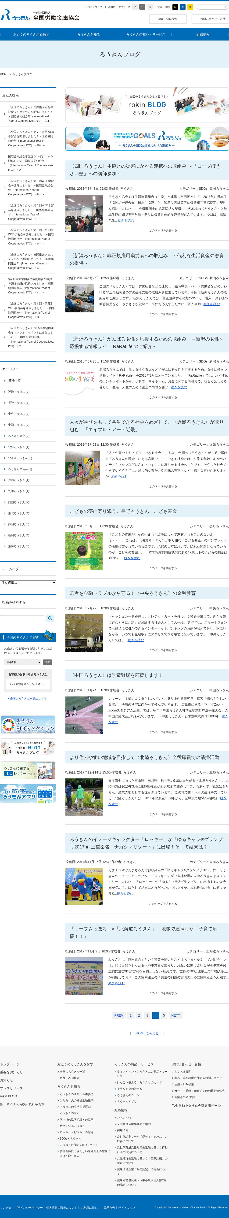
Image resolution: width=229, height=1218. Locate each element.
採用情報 (122, 1130)
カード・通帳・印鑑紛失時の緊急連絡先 (199, 1090)
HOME (4, 74)
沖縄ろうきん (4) (18, 480)
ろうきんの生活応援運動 (75, 1106)
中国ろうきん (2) (18, 424)
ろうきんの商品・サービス (134, 1064)
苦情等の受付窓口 (185, 1097)
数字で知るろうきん (72, 1126)
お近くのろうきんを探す (75, 1064)
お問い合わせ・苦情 (212, 19)
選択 (47, 662)
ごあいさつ (124, 1117)
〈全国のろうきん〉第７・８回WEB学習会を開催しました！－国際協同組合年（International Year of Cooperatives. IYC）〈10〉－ (31, 138)
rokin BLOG (8, 1096)
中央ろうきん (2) (18, 413)
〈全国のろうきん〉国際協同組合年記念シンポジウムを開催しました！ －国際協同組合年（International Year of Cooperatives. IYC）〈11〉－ (31, 114)
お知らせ (6, 1080)
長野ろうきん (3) (18, 402)
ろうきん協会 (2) (18, 435)
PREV (118, 1015)
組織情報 (121, 1110)
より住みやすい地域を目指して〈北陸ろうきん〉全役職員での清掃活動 (144, 757)
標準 (167, 7)
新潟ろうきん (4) (18, 535)
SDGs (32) (14, 380)
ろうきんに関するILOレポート (79, 1145)
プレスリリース (11, 1088)
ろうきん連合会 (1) (20, 469)
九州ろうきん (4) (18, 491)
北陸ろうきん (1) (18, 447)
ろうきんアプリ (127, 1101)
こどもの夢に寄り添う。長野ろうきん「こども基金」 (126, 511)
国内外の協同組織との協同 (76, 1119)
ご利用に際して (90, 1207)
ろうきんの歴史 (69, 1113)
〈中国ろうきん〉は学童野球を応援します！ (116, 675)
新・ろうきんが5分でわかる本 (22, 1104)
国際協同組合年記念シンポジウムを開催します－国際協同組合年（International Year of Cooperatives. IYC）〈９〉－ (31, 163)
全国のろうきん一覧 (72, 1071)
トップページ (10, 1064)
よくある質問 (182, 1071)
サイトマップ (95, 7)
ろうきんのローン (128, 1095)
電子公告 (109, 1207)
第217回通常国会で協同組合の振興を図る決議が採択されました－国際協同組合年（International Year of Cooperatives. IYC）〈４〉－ (30, 286)
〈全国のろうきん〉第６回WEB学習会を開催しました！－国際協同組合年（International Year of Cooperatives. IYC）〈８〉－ (31, 187)
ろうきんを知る (68, 1086)
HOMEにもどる (147, 1033)
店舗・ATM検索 (167, 19)
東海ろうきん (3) (18, 546)
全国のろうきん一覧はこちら (28, 698)
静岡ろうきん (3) (18, 524)
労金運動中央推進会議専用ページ (196, 1105)
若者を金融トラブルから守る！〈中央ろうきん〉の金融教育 (133, 593)
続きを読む (126, 220)
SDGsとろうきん (70, 1138)
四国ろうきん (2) (18, 502)
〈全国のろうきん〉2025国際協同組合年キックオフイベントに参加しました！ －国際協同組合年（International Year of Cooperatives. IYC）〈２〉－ (31, 337)
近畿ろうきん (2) (18, 391)
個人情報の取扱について (61, 1207)
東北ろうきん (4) (18, 513)
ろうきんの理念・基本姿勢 (76, 1094)
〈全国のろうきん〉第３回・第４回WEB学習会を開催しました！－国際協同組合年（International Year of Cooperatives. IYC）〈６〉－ (31, 236)
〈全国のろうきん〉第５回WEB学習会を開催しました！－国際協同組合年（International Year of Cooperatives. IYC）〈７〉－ (31, 212)
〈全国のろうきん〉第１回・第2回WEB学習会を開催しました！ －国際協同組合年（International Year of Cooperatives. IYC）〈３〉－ (31, 310)
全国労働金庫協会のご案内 (134, 1124)
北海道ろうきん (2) (20, 458)
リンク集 (5, 1207)
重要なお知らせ (11, 1072)
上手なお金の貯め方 (129, 1089)
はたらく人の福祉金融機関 (76, 1100)
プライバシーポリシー (29, 1207)
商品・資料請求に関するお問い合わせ (198, 1078)
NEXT (175, 1015)
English (111, 7)
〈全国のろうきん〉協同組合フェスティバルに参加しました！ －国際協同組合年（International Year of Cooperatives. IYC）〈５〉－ (31, 261)
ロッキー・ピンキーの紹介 (76, 1132)
